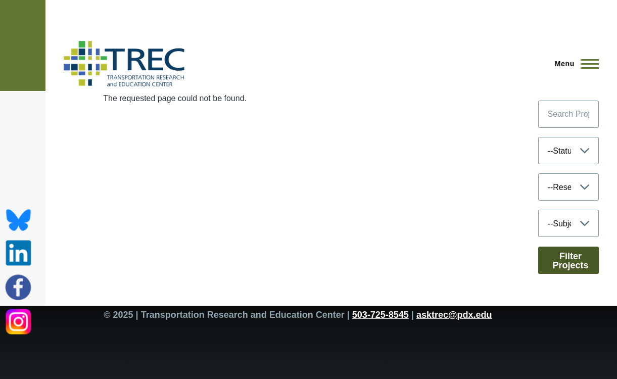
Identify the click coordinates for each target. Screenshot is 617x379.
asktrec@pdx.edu (454, 315)
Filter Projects (571, 260)
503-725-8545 (380, 315)
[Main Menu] (574, 64)
